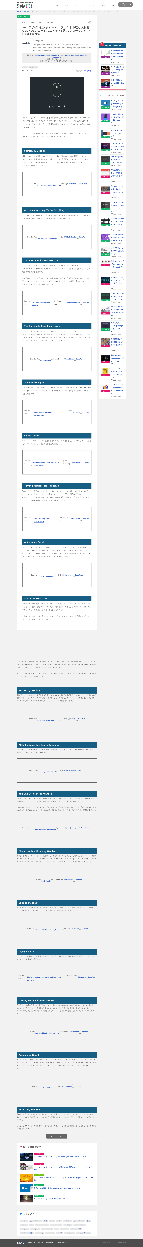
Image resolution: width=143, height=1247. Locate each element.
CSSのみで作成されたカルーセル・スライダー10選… (117, 159)
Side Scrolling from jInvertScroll (42, 520)
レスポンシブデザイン (83, 1233)
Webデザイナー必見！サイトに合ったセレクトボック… (117, 223)
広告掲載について (61, 1242)
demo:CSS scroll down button (48, 185)
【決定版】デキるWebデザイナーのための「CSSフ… (117, 146)
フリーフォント (70, 1233)
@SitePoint (75, 519)
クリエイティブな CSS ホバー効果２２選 (49, 1199)
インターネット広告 (27, 1233)
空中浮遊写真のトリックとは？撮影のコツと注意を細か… (117, 311)
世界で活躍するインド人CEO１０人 (117, 81)
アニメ (52, 1221)
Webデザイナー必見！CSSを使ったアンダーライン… (117, 251)
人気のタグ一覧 (124, 4)
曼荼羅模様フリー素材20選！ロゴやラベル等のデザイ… (117, 343)
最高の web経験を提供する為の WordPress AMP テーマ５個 (57, 1188)
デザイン (65, 5)
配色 (88, 1221)
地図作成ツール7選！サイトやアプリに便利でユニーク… (117, 282)
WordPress (50, 1233)
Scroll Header (45, 360)
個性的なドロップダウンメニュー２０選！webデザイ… (117, 265)
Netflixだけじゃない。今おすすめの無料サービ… (117, 70)
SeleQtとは (31, 1242)
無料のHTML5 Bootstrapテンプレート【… (117, 358)
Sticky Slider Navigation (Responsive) (44, 413)
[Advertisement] (57, 647)
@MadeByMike (71, 237)
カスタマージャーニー (42, 1225)
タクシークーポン (79, 1221)
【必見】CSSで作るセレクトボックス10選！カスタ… (117, 296)
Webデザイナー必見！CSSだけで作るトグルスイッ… (117, 237)
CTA (31, 1225)
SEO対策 (59, 1233)
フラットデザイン (79, 1225)
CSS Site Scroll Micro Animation (41, 304)
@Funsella (75, 462)
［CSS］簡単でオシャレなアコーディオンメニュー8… (117, 118)
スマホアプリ (39, 1233)
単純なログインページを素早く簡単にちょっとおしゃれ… (117, 327)
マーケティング (89, 5)
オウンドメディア (56, 1225)
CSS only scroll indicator (47, 238)
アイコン (24, 1225)
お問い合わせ (49, 1242)
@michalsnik (67, 575)
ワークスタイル (102, 5)
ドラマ (59, 1221)
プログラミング (76, 5)
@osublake (69, 359)
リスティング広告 (76, 1229)
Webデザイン (33, 67)
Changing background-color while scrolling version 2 (45, 464)
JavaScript (65, 1229)
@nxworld (73, 184)
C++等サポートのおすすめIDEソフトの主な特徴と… (117, 104)
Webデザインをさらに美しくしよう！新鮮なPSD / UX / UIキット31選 (60, 1157)
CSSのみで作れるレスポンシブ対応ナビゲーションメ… (117, 207)
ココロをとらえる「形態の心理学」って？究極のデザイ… (117, 389)
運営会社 (40, 1242)
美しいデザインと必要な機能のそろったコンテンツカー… (117, 190)
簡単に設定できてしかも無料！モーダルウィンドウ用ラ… (117, 174)
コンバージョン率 (47, 1229)
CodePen (83, 184)
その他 (112, 5)
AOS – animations (48, 576)
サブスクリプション (35, 1221)
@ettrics (76, 412)
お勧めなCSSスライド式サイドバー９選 (117, 133)
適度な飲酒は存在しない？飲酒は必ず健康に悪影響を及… (117, 55)
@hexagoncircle (73, 303)
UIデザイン (25, 1229)
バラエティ (68, 1221)
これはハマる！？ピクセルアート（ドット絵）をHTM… (117, 373)
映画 (45, 1221)
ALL (57, 5)
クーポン (24, 1221)
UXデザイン (68, 1225)
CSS (25, 67)
